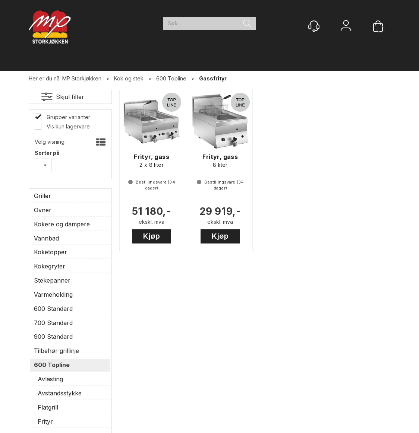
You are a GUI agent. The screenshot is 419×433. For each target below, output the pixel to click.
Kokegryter (49, 266)
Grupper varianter (67, 117)
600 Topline (171, 78)
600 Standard (53, 308)
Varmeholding (53, 294)
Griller (42, 196)
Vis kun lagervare (67, 126)
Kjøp (151, 236)
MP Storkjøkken (81, 78)
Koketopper (50, 252)
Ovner (42, 210)
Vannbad (46, 238)
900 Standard (53, 336)
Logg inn (345, 27)
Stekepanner (52, 280)
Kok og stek (129, 78)
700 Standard (53, 323)
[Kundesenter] (313, 26)
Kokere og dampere (62, 224)
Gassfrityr (213, 78)
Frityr (45, 421)
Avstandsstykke (60, 393)
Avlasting (50, 379)
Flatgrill (48, 407)
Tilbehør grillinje (56, 350)
